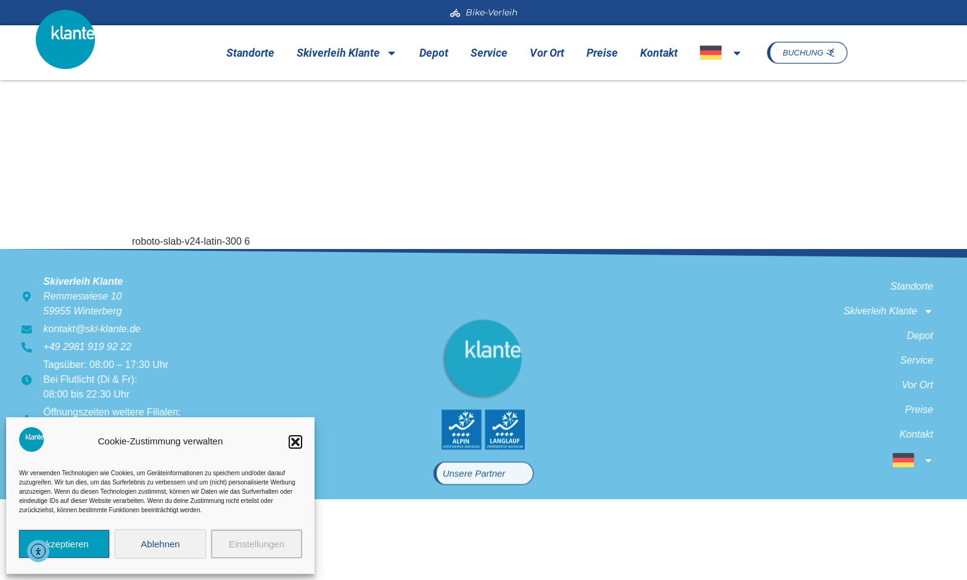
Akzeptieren (63, 544)
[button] (295, 442)
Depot (433, 52)
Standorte (250, 52)
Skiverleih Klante (347, 53)
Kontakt (659, 52)
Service (489, 52)
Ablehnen (160, 544)
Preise (602, 52)
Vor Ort (547, 52)
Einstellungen (256, 544)
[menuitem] (721, 53)
